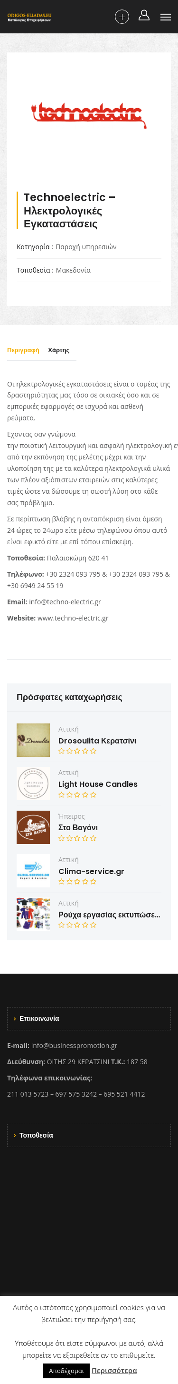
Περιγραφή (23, 350)
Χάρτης (58, 350)
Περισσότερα (114, 1370)
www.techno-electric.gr (73, 617)
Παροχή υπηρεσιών (86, 246)
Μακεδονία (73, 270)
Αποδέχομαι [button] (66, 1370)
